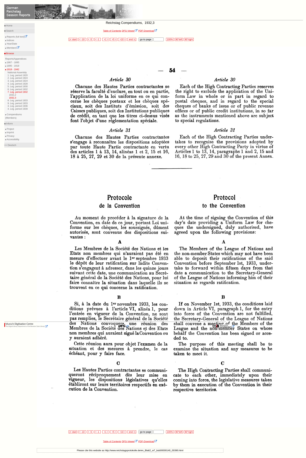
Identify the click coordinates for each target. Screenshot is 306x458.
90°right (188, 39)
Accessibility (12, 139)
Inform (9, 123)
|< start (73, 39)
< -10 (82, 39)
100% (169, 39)
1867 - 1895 (12, 62)
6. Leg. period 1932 (18, 89)
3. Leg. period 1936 (18, 106)
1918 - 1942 (12, 69)
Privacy (10, 136)
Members (13, 47)
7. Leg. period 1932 (18, 92)
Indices (10, 40)
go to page (145, 39)
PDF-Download (147, 30)
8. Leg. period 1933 (18, 100)
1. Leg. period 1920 (18, 75)
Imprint (10, 132)
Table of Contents (112, 30)
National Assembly (17, 72)
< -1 (98, 39)
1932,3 (12, 97)
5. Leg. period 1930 (18, 86)
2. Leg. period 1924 (18, 78)
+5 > (113, 39)
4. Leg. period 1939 (18, 109)
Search (10, 30)
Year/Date (11, 43)
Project (10, 129)
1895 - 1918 (12, 65)
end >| (132, 39)
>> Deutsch (10, 145)
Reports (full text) (17, 36)
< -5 (90, 39)
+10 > (122, 39)
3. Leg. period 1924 (18, 81)
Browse (10, 53)
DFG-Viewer (130, 30)
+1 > (105, 39)
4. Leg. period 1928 (18, 83)
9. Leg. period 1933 (18, 103)
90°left (179, 39)
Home (9, 25)
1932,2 (12, 95)
